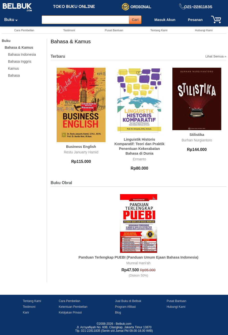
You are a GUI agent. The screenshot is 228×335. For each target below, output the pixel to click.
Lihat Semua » (215, 56)
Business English (81, 147)
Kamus (13, 68)
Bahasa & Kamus (19, 47)
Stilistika (196, 135)
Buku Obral (61, 183)
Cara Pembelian (24, 30)
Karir (26, 312)
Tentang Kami (158, 30)
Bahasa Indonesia (22, 54)
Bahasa (14, 75)
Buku (12, 19)
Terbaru (58, 56)
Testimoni (69, 30)
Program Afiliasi (125, 307)
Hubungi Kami (204, 30)
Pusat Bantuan (114, 30)
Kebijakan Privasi (70, 312)
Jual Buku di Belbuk (128, 301)
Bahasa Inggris (19, 61)
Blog (118, 312)
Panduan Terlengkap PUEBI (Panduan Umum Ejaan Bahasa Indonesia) (138, 257)
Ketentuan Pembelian (73, 307)
